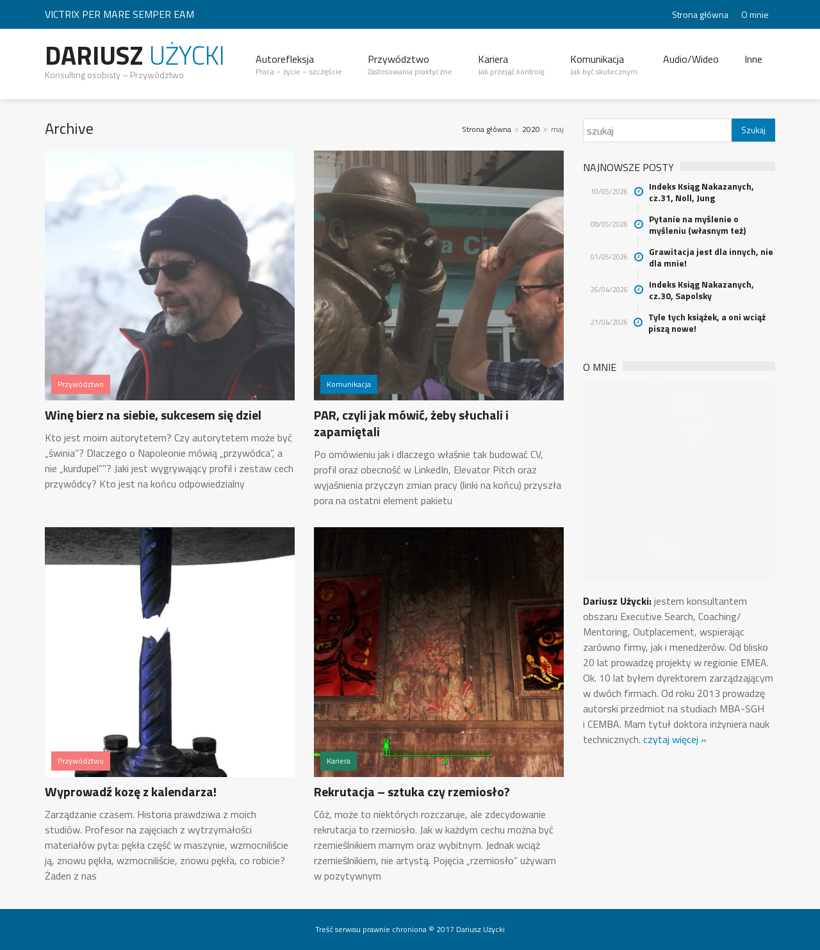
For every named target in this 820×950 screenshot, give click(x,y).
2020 (531, 129)
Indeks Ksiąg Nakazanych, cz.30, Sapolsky (701, 290)
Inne (753, 59)
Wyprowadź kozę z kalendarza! (131, 791)
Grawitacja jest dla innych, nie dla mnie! (711, 257)
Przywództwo (410, 64)
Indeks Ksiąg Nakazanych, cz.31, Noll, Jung (701, 192)
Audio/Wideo (691, 59)
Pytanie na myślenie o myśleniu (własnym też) (697, 224)
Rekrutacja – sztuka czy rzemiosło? (412, 791)
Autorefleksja (299, 64)
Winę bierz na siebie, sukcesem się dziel (153, 415)
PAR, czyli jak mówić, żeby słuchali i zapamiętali (411, 423)
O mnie (755, 14)
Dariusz (135, 55)
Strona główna (700, 14)
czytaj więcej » (675, 739)
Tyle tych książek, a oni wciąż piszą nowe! (707, 322)
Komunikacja (603, 64)
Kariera (511, 64)
